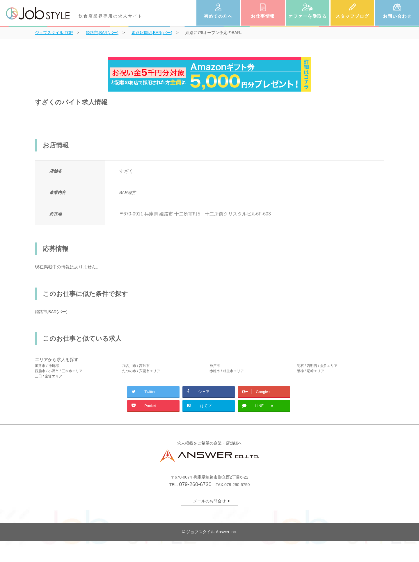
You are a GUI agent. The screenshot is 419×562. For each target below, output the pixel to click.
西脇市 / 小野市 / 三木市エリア (59, 371)
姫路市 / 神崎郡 (47, 366)
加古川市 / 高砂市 (136, 366)
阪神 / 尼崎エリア (310, 371)
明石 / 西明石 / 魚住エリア (317, 366)
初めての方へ (218, 16)
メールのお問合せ (209, 501)
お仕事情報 (263, 16)
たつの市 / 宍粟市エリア (141, 371)
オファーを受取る (307, 16)
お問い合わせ (397, 16)
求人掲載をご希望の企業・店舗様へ (209, 443)
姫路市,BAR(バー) (51, 311)
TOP (54, 32)
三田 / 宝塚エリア (48, 376)
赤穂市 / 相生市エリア (227, 371)
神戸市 (215, 366)
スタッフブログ (352, 16)
